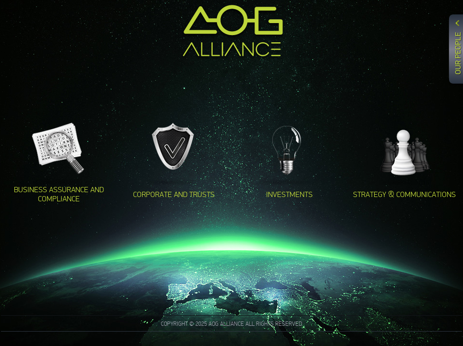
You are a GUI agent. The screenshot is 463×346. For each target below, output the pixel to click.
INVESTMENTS (289, 194)
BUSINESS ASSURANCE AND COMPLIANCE (59, 194)
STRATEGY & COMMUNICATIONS (404, 194)
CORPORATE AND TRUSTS (174, 194)
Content (454, 61)
